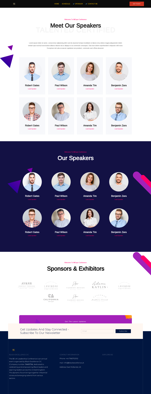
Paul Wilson (61, 85)
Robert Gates (32, 85)
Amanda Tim (90, 85)
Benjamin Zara (119, 85)
